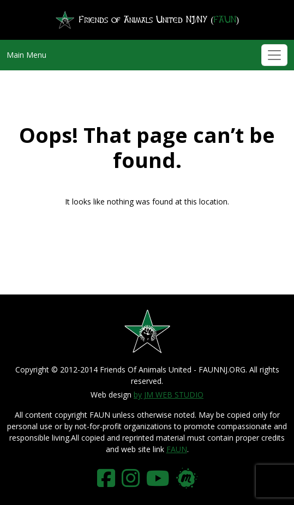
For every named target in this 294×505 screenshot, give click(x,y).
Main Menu (26, 55)
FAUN (176, 449)
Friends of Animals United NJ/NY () (147, 19)
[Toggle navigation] (274, 55)
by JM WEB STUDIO (168, 394)
